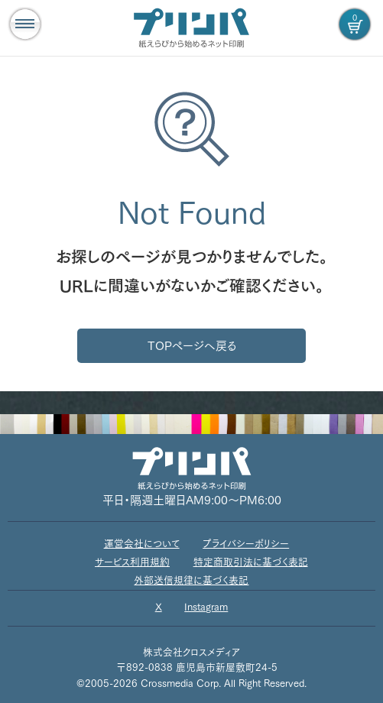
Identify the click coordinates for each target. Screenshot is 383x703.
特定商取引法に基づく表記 (250, 562)
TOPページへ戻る (192, 346)
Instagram (206, 607)
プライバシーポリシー (246, 544)
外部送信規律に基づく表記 (191, 580)
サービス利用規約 (132, 562)
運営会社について (142, 544)
